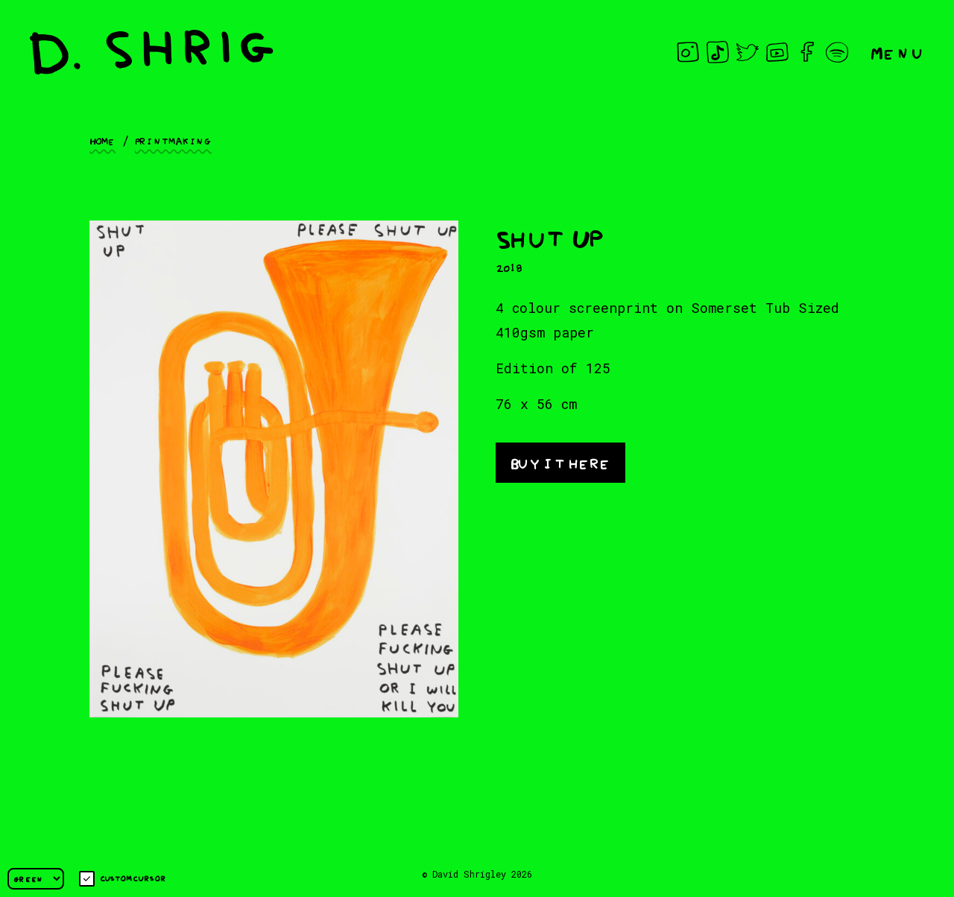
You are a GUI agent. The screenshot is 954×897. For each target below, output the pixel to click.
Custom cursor (122, 879)
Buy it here (560, 461)
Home (102, 140)
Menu (897, 52)
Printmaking (173, 140)
